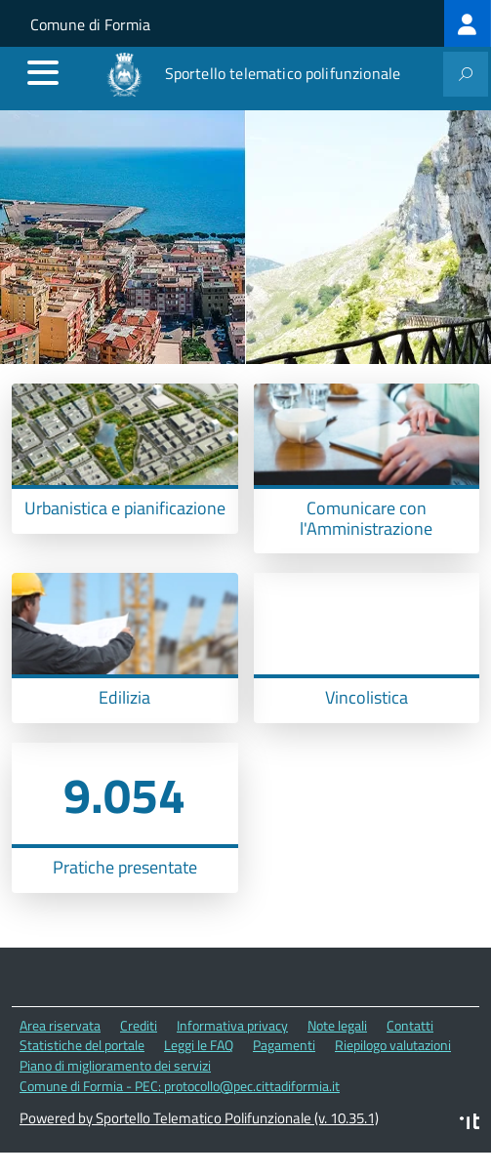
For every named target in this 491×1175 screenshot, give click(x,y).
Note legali (337, 1025)
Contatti (410, 1025)
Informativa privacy (232, 1025)
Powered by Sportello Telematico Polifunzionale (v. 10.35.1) (199, 1118)
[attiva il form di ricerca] (465, 74)
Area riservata (60, 1025)
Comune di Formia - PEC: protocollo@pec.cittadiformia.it (180, 1085)
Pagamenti (284, 1044)
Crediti (138, 1025)
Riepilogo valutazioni (393, 1044)
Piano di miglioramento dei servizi (115, 1065)
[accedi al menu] (43, 72)
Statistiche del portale (82, 1044)
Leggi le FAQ (198, 1044)
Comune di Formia (90, 24)
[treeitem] (467, 23)
